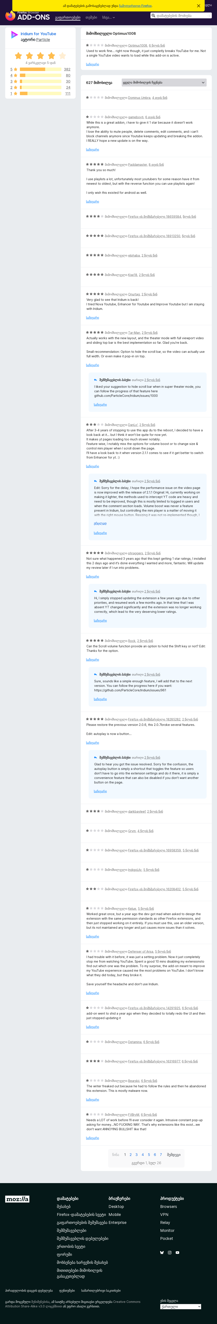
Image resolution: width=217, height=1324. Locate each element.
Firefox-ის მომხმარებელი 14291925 (154, 1008)
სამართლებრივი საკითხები (101, 1290)
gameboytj (136, 117)
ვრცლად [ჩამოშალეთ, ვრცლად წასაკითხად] (100, 523)
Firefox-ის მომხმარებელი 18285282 (154, 719)
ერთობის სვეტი (71, 1246)
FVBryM (133, 1114)
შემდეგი (173, 1154)
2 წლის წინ (149, 255)
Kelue (132, 908)
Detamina (135, 1042)
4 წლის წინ (145, 831)
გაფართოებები (67, 17)
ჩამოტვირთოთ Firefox (135, 6)
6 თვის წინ (152, 117)
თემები (91, 17)
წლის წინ (189, 216)
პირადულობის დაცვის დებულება (29, 1290)
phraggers (135, 553)
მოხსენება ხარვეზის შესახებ (82, 1262)
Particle (43, 39)
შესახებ (63, 1206)
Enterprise (117, 1222)
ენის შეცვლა (169, 1300)
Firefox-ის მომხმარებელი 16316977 (154, 1061)
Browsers (168, 1206)
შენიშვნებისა (40, 1302)
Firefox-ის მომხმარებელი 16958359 (154, 850)
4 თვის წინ (159, 97)
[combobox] (181, 15)
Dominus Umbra (139, 97)
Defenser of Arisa (140, 951)
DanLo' (133, 425)
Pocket (166, 1238)
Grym (132, 831)
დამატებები (67, 1198)
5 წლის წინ (191, 850)
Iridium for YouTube (38, 34)
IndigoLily (135, 870)
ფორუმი (64, 1254)
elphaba (134, 255)
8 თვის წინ (156, 164)
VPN (164, 1214)
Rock (132, 641)
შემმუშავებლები (71, 1230)
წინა (115, 1154)
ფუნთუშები (67, 1290)
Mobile (114, 1214)
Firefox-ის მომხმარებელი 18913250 (154, 236)
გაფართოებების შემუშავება (82, 1222)
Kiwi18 (132, 275)
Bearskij (133, 1081)
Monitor (167, 1230)
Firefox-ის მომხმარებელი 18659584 (154, 216)
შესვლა (206, 5)
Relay (165, 1222)
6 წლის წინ (157, 45)
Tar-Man (134, 332)
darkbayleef (136, 811)
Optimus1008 (137, 45)
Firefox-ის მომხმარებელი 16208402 (154, 889)
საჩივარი (92, 64)
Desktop (116, 1206)
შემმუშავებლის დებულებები (82, 1238)
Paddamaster (137, 164)
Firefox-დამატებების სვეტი (81, 1214)
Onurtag (134, 294)
